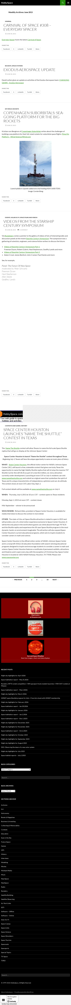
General (8, 21)
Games (3, 846)
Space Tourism (6, 940)
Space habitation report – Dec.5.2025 (14, 718)
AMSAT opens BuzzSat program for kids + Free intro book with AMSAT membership (30, 698)
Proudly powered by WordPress (24, 992)
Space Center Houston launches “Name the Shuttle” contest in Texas (32, 433)
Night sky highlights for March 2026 (14, 694)
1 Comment (23, 230)
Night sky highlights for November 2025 (15, 727)
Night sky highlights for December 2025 (15, 723)
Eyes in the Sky (6, 838)
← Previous (17, 580)
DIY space (8, 109)
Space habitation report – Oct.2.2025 (14, 731)
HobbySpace (7, 2)
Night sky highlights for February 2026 (14, 702)
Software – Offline (7, 911)
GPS (2, 850)
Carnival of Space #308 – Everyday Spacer (27, 27)
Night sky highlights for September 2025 (15, 739)
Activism (4, 805)
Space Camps (5, 924)
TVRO (3, 961)
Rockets (8, 66)
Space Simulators (7, 936)
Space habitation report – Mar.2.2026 (14, 690)
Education (4, 834)
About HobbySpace (7, 992)
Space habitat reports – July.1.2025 (13, 755)
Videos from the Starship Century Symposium (28, 223)
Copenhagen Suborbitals (31, 131)
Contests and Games (13, 426)
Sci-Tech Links (6, 903)
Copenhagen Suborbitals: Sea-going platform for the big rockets (33, 116)
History (24, 426)
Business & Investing (8, 821)
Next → (56, 580)
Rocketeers (9, 236)
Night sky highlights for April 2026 (13, 676)
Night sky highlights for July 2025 (13, 751)
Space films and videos (28, 217)
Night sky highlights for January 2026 (14, 710)
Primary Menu (68, 2)
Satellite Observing (7, 899)
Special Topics (6, 952)
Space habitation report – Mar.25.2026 (14, 680)
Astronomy (5, 813)
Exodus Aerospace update (29, 69)
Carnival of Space (34, 40)
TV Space (4, 956)
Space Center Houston (17, 464)
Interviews (5, 858)
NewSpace (5, 883)
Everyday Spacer (8, 40)
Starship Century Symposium (37, 238)
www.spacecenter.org (10, 557)
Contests (4, 830)
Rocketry (4, 891)
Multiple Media (6, 871)
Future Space (5, 842)
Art (2, 809)
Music (3, 875)
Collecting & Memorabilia (10, 825)
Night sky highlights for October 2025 (14, 735)
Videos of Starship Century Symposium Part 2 (22, 252)
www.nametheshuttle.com (12, 478)
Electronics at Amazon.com (35, 616)
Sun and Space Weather (35, 656)
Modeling (4, 862)
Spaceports (5, 948)
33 (47, 580)
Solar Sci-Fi (15, 217)
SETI (2, 907)
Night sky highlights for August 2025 (14, 743)
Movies (3, 866)
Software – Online (7, 916)
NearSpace (5, 879)
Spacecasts (5, 944)
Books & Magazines (8, 817)
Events (7, 217)
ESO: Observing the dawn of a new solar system (17, 747)
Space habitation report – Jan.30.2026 (14, 706)
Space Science (6, 932)
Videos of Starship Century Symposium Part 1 (22, 247)
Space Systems (17, 66)
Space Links (5, 928)
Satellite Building (7, 895)
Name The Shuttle (12, 448)
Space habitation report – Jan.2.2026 (14, 714)
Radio (3, 887)
